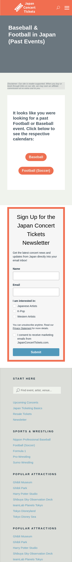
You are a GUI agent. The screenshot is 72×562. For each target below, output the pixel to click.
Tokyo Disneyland (24, 511)
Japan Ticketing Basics (27, 408)
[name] (36, 276)
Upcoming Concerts (25, 402)
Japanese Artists (27, 306)
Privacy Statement (22, 328)
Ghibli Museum (22, 482)
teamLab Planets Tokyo (28, 505)
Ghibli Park (20, 488)
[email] (36, 292)
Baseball (36, 157)
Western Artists (26, 316)
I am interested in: (24, 300)
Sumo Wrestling (23, 462)
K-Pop (21, 311)
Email (16, 284)
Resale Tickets (22, 413)
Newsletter (20, 419)
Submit (36, 352)
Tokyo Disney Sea (24, 516)
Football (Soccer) (36, 170)
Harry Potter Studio (25, 493)
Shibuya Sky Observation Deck (33, 499)
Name (16, 268)
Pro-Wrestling (22, 456)
